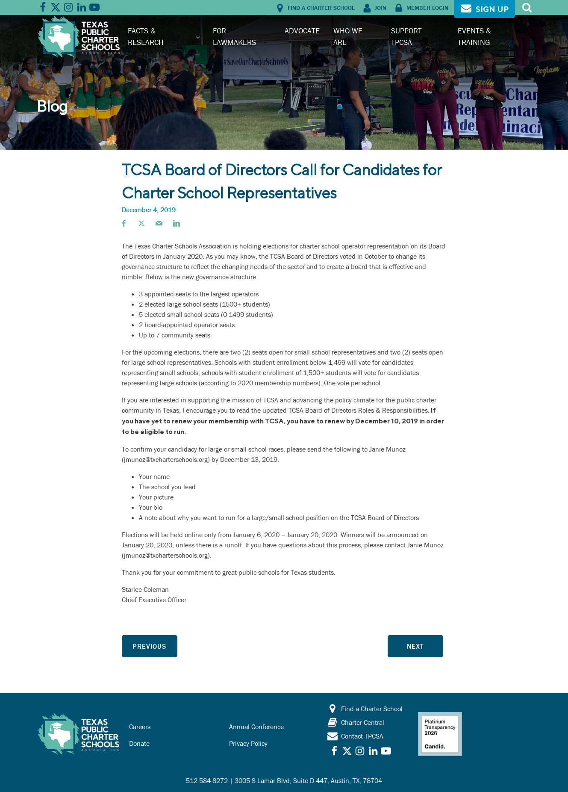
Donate (139, 743)
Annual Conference (256, 726)
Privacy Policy (248, 743)
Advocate (302, 30)
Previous (149, 646)
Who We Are (347, 36)
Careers (139, 726)
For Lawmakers (234, 36)
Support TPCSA (406, 36)
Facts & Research (146, 36)
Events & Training (474, 36)
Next (415, 646)
